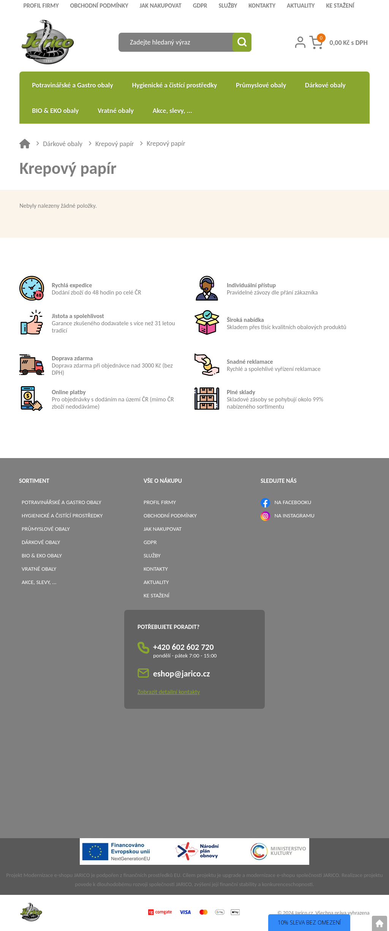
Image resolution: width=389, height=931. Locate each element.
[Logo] (47, 43)
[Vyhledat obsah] (241, 42)
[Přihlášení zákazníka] (300, 42)
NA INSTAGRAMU (294, 515)
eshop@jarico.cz (181, 673)
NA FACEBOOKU (292, 502)
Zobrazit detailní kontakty (169, 691)
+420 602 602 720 (183, 647)
